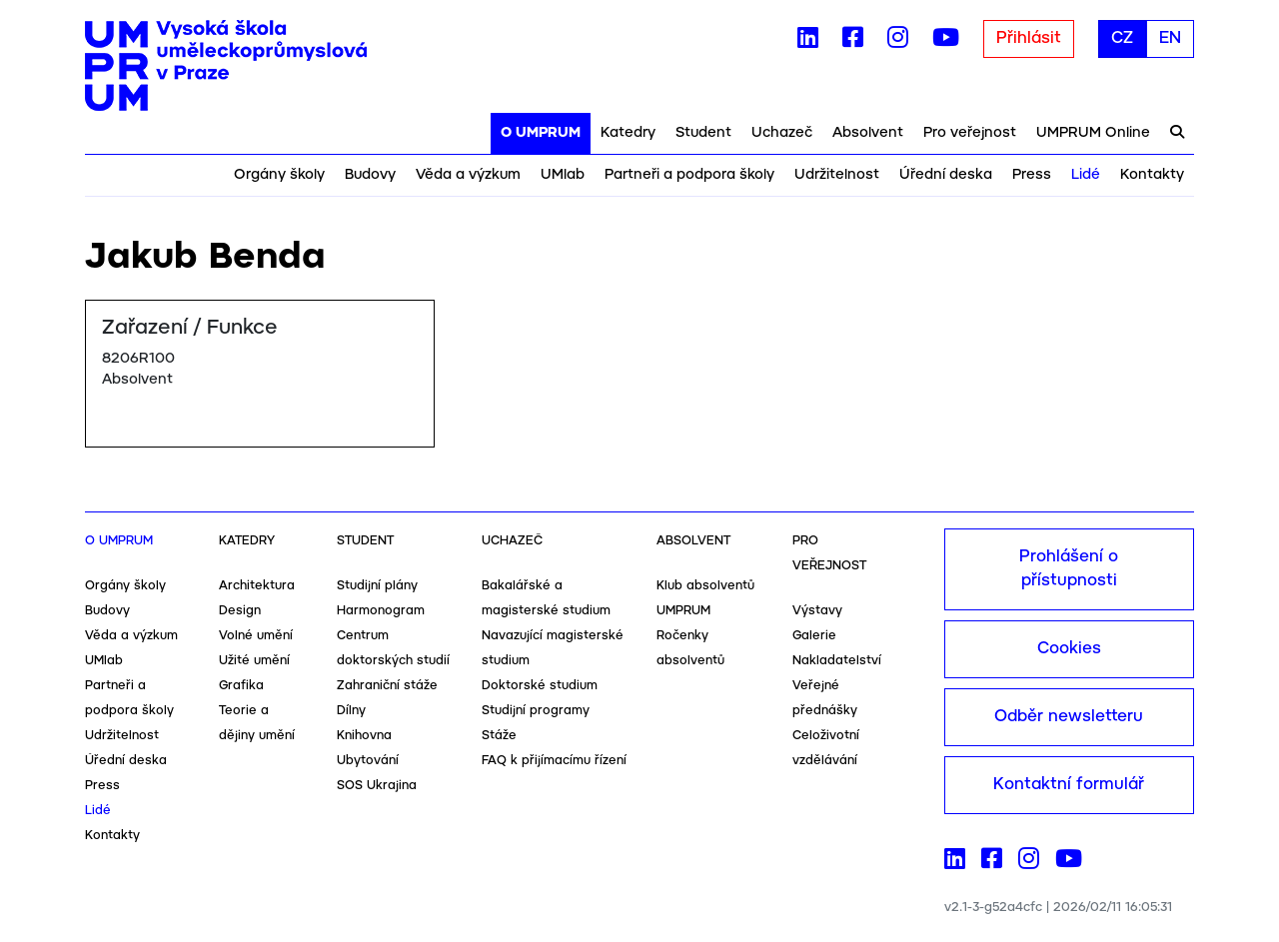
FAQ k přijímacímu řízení (554, 760)
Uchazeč (781, 133)
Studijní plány (377, 585)
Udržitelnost (836, 175)
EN (1170, 38)
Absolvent (867, 133)
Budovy (370, 175)
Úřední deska (945, 175)
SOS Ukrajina (377, 785)
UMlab (563, 175)
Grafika (241, 685)
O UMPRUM (541, 133)
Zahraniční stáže (387, 685)
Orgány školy (279, 175)
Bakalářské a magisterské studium (546, 598)
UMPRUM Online (1093, 133)
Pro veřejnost (969, 133)
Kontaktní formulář (1068, 784)
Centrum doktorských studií (393, 648)
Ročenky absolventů (690, 648)
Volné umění (256, 635)
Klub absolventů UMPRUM (705, 598)
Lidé (1085, 175)
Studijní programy (536, 710)
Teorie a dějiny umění (257, 723)
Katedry (628, 133)
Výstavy (817, 610)
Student (703, 133)
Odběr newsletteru (1068, 716)
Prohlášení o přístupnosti (1068, 568)
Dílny (351, 710)
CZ (1122, 38)
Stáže (499, 735)
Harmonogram (381, 610)
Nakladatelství (836, 660)
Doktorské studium (540, 685)
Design (240, 610)
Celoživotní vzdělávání (825, 748)
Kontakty (1152, 175)
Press (1031, 175)
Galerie (814, 635)
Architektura (257, 585)
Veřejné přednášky (824, 698)
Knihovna (364, 735)
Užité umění (254, 660)
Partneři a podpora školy (689, 175)
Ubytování (368, 760)
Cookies (1069, 648)
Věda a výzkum (468, 175)
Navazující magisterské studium (553, 648)
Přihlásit (1028, 38)
